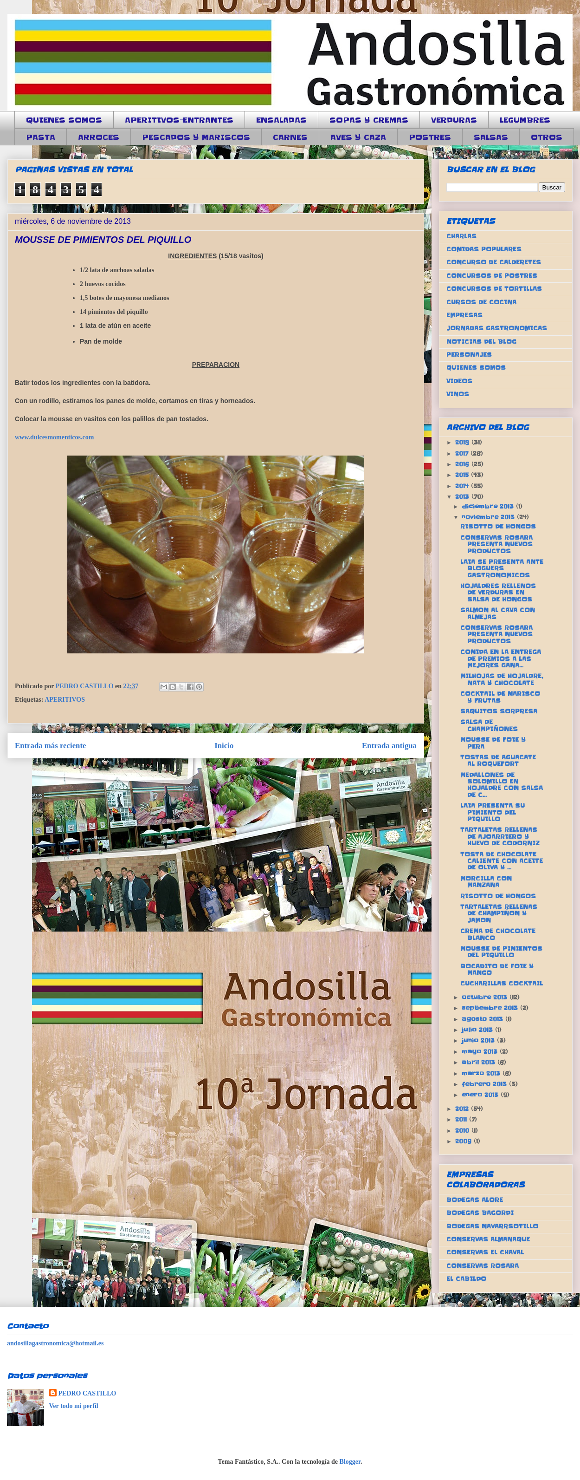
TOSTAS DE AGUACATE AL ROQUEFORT (498, 760)
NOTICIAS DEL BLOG (481, 342)
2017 (462, 453)
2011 (462, 1119)
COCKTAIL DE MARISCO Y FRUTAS (500, 697)
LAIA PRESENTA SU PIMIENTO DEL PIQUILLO (492, 812)
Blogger (350, 1461)
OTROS (546, 137)
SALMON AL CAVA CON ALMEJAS (497, 613)
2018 (463, 442)
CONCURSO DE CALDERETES (493, 262)
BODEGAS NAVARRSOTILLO (492, 1226)
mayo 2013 (481, 1052)
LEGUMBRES (525, 120)
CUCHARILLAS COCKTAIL (501, 983)
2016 (463, 464)
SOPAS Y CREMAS (368, 120)
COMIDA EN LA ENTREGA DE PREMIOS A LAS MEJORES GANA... (500, 658)
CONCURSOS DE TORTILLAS (494, 289)
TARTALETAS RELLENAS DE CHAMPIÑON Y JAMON (498, 913)
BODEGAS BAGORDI (480, 1213)
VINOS (457, 394)
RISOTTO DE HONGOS (498, 526)
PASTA (40, 137)
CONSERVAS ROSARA (482, 1266)
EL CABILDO (466, 1279)
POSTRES (430, 137)
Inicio (223, 745)
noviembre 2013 (489, 517)
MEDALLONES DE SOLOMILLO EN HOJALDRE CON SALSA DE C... (501, 785)
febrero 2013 (485, 1084)
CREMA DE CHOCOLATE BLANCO (497, 934)
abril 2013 (479, 1062)
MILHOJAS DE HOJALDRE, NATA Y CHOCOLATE (501, 679)
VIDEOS (459, 381)
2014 (463, 486)
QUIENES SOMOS (64, 120)
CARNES (290, 137)
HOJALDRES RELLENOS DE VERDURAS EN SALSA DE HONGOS (498, 592)
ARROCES (98, 137)
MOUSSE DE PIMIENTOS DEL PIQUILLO (501, 952)
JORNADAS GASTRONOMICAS (496, 328)
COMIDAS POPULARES (484, 249)
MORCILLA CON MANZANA (486, 881)
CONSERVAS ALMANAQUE (488, 1239)
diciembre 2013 (489, 506)
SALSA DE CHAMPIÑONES (489, 725)
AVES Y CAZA (358, 137)
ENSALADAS (281, 120)
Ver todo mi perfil (73, 1405)
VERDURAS (454, 120)
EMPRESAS (464, 315)
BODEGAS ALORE (474, 1200)
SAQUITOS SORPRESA (498, 711)
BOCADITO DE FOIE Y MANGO (497, 969)
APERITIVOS (65, 699)
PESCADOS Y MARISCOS (196, 137)
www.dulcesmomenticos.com (54, 437)
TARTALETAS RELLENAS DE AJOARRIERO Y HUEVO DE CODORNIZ (500, 836)
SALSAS (491, 137)
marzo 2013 (482, 1073)
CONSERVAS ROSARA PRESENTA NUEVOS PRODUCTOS (496, 544)
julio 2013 (478, 1030)
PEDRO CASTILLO (87, 1393)
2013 (463, 497)
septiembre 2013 (491, 1008)
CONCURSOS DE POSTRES (491, 276)
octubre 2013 (485, 997)
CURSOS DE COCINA (481, 302)
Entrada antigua (389, 745)
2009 (464, 1141)
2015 (463, 475)
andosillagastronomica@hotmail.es (55, 1343)
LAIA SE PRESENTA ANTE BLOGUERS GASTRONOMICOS (501, 568)
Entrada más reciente (50, 745)
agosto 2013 (483, 1019)
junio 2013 (479, 1040)
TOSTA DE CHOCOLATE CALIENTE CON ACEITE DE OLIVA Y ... (501, 861)
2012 (463, 1109)
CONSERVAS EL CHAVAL (485, 1252)
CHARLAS (461, 236)
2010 (463, 1130)
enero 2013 (481, 1095)
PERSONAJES (469, 355)
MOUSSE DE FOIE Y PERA (493, 743)
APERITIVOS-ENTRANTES (179, 120)
